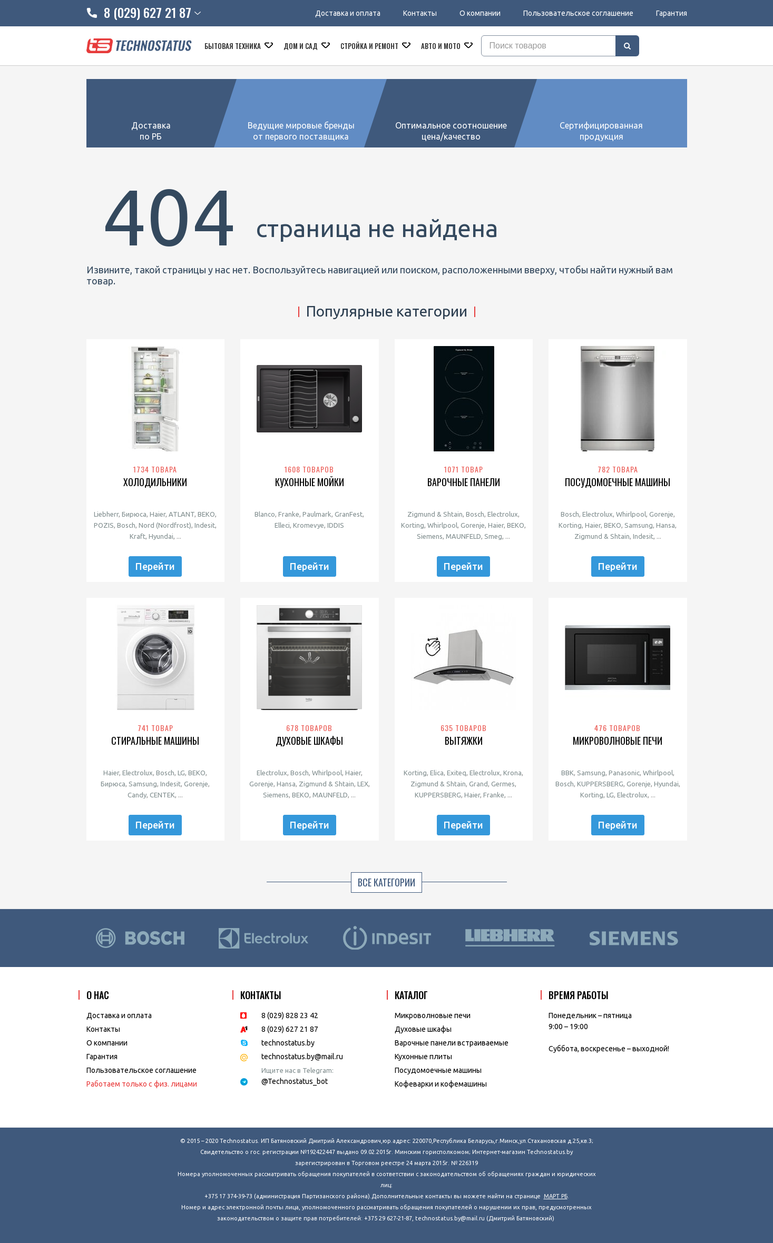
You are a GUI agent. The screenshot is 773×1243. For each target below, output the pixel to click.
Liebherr (106, 514)
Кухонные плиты (423, 1056)
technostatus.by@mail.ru (302, 1056)
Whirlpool (442, 525)
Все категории (386, 882)
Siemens (430, 536)
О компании (480, 13)
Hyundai (161, 536)
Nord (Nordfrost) (165, 525)
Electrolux (502, 514)
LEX (362, 783)
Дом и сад (301, 46)
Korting (412, 525)
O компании (107, 1043)
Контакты (420, 13)
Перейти (155, 566)
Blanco (265, 514)
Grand (478, 783)
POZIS (104, 525)
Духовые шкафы (309, 740)
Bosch (126, 525)
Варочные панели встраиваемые (451, 1043)
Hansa (665, 525)
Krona (512, 772)
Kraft (137, 536)
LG (181, 772)
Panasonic (624, 772)
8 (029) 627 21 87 (289, 1029)
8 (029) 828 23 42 (289, 1015)
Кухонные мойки (309, 482)
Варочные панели (463, 482)
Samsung (638, 525)
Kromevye (308, 525)
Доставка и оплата (347, 13)
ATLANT (181, 514)
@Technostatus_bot (294, 1081)
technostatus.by (288, 1043)
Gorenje (473, 525)
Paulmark (316, 514)
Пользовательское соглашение (578, 13)
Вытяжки (464, 740)
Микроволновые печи (617, 740)
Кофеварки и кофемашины (441, 1084)
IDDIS (335, 525)
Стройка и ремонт (370, 46)
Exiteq (456, 772)
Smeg (493, 536)
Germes (503, 783)
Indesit (204, 525)
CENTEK (162, 794)
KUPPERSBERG (438, 794)
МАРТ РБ (555, 1196)
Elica (437, 772)
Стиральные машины (155, 740)
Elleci (282, 525)
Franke (288, 514)
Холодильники (155, 482)
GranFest (349, 514)
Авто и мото (441, 46)
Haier (157, 514)
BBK (567, 772)
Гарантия (671, 13)
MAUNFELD (463, 536)
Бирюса (134, 514)
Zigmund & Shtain (435, 514)
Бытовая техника (233, 46)
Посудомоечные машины (617, 482)
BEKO (206, 514)
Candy (137, 794)
